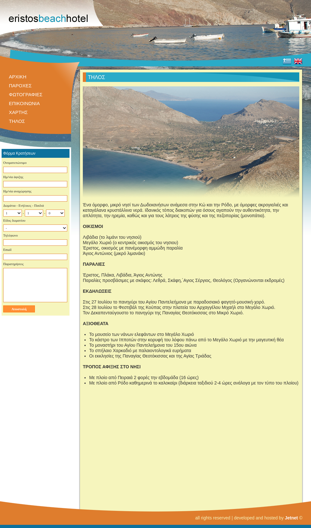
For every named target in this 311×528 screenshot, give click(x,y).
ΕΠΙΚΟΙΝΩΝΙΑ (24, 103)
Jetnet (291, 517)
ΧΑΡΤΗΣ (18, 112)
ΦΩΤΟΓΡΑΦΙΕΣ (26, 94)
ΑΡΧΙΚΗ (17, 76)
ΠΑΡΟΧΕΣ (20, 85)
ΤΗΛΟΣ (17, 121)
